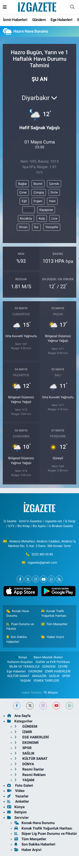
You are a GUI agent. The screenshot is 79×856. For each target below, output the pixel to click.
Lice (54, 218)
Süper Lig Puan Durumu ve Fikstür (45, 833)
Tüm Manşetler (54, 624)
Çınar (23, 192)
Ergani (37, 201)
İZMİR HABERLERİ (57, 671)
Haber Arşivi (52, 637)
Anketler (18, 801)
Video (16, 791)
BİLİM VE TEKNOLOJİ (24, 666)
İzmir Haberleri (15, 19)
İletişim (17, 812)
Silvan (23, 227)
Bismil (37, 184)
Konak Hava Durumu (17, 613)
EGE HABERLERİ (31, 737)
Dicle (54, 192)
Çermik (54, 184)
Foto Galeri (20, 785)
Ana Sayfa (19, 716)
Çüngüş (38, 192)
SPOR (66, 676)
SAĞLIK (54, 676)
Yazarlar (17, 796)
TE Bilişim (50, 692)
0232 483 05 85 (42, 554)
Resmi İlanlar (29, 769)
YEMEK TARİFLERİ (46, 680)
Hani (52, 201)
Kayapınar (46, 210)
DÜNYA (24, 764)
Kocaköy (26, 218)
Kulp (42, 218)
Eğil (24, 201)
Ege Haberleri (61, 19)
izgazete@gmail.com (42, 562)
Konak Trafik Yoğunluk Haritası (53, 613)
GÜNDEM (48, 666)
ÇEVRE (63, 666)
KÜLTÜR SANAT (18, 676)
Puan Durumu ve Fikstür (20, 626)
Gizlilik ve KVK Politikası (53, 662)
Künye (20, 657)
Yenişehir (51, 227)
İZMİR (23, 732)
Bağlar (22, 184)
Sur (36, 227)
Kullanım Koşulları (20, 662)
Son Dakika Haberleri (16, 639)
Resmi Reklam (30, 775)
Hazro (28, 210)
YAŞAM (25, 680)
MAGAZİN (39, 676)
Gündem (39, 19)
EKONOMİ (35, 671)
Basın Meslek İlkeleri (48, 657)
